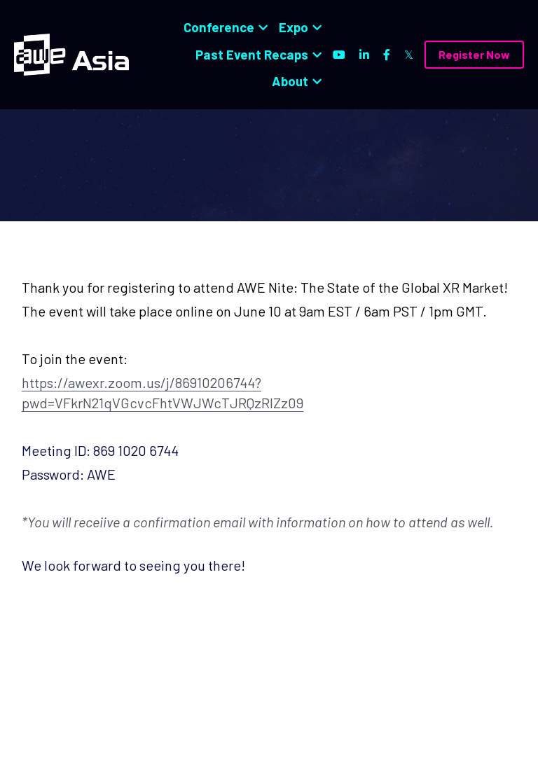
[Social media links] (339, 54)
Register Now (474, 54)
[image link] (71, 54)
